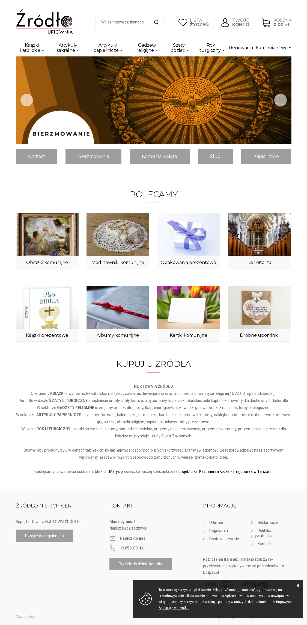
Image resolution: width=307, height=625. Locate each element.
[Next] (280, 100)
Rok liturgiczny (209, 48)
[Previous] (26, 100)
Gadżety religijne (146, 48)
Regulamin (218, 530)
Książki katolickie (30, 48)
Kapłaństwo (266, 156)
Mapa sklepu (27, 616)
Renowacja (241, 47)
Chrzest (36, 156)
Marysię (116, 471)
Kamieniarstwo (272, 47)
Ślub (215, 156)
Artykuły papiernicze (106, 48)
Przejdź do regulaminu (44, 536)
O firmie (216, 522)
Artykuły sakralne (67, 48)
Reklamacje (268, 522)
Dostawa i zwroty (224, 539)
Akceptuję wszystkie (174, 608)
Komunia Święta (159, 156)
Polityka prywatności (261, 533)
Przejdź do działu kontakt (140, 564)
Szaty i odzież (179, 48)
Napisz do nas (132, 538)
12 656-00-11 (132, 548)
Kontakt (264, 544)
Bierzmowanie (93, 156)
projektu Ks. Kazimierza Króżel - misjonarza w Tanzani (224, 471)
